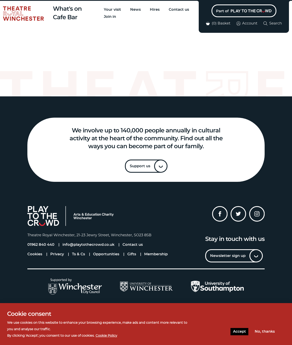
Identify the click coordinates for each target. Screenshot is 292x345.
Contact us (179, 10)
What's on (67, 9)
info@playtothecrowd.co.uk (88, 245)
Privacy (57, 254)
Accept (239, 331)
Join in (110, 17)
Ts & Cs (78, 254)
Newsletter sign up (228, 256)
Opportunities (106, 254)
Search (272, 23)
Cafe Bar (65, 17)
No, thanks (265, 331)
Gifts (131, 254)
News (135, 10)
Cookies (34, 254)
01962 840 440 (40, 245)
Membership (156, 254)
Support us (140, 166)
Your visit (112, 10)
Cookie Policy (106, 335)
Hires (155, 10)
